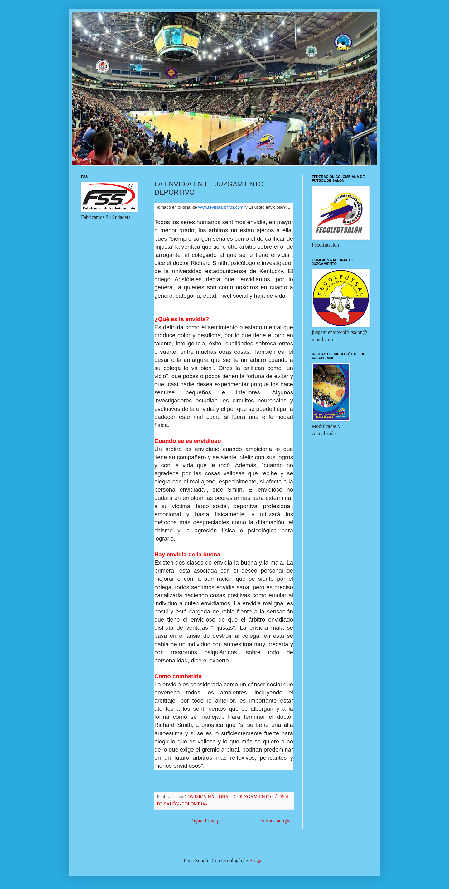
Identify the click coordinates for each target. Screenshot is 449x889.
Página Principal (206, 820)
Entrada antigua (276, 820)
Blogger (257, 860)
